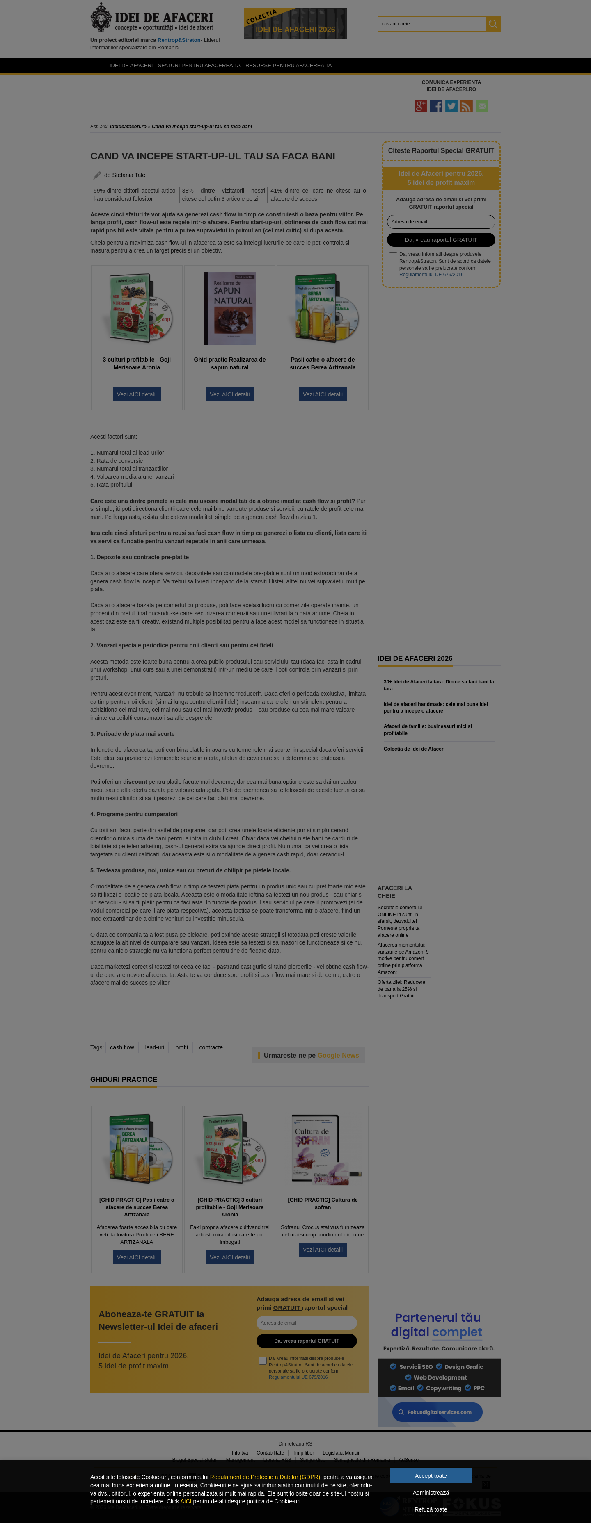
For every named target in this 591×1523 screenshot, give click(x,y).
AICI (185, 1501)
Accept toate (431, 1476)
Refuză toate (431, 1509)
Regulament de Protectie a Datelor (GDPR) (265, 1477)
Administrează (431, 1492)
